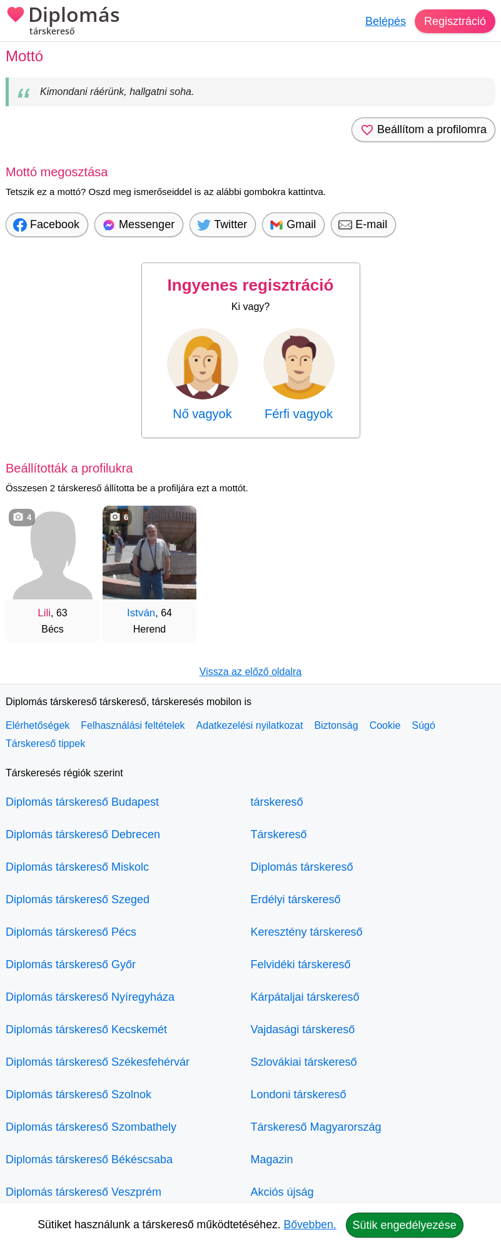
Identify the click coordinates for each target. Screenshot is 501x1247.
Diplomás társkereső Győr (71, 964)
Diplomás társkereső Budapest (82, 802)
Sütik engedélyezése (405, 1225)
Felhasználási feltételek (133, 725)
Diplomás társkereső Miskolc (77, 867)
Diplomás (63, 21)
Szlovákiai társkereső (304, 1062)
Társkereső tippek (45, 743)
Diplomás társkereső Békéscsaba (89, 1159)
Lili (44, 613)
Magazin (272, 1159)
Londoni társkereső (299, 1094)
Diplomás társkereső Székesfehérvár (98, 1062)
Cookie (385, 725)
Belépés (385, 21)
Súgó (423, 725)
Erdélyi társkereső (296, 899)
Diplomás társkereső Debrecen (83, 834)
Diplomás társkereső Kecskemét (86, 1029)
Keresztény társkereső (307, 932)
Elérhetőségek (37, 725)
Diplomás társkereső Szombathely (91, 1127)
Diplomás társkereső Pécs (71, 932)
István (141, 613)
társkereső (277, 802)
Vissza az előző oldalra (250, 671)
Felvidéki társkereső (301, 964)
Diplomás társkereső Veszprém (83, 1192)
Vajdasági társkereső (303, 1029)
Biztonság (336, 725)
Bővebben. (310, 1224)
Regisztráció (455, 21)
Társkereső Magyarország (316, 1127)
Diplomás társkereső (302, 867)
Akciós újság (282, 1192)
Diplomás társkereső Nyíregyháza (90, 997)
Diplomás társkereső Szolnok (78, 1094)
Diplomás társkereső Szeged (77, 899)
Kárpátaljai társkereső (305, 997)
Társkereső (279, 834)
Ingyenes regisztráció (251, 285)
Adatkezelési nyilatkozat (249, 725)
